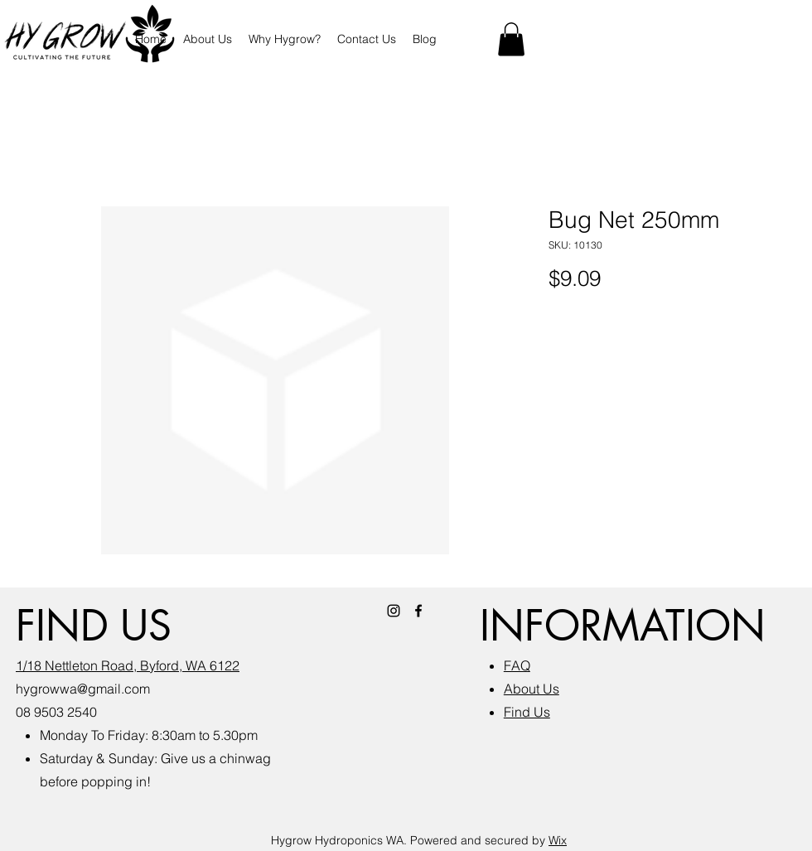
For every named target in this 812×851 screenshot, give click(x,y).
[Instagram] (393, 610)
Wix (558, 840)
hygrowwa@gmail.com (83, 688)
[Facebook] (418, 610)
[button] (511, 39)
